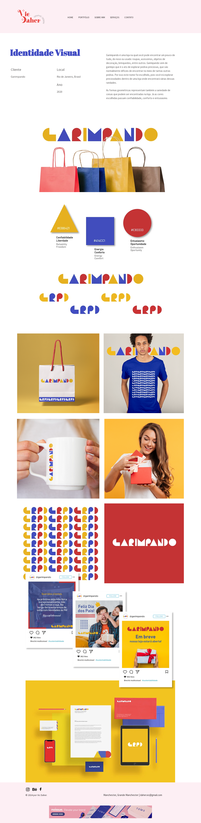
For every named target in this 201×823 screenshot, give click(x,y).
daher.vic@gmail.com (151, 795)
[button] (84, 17)
